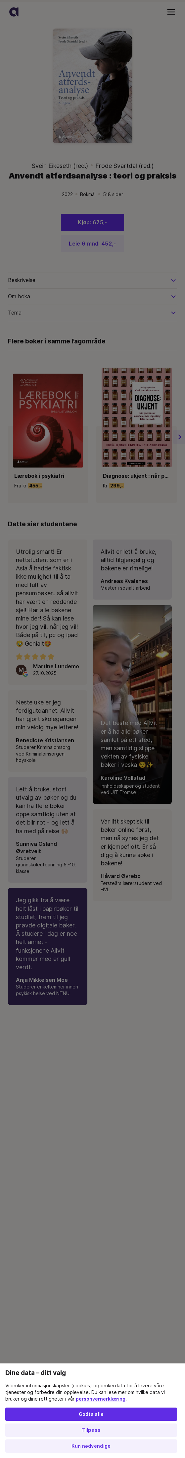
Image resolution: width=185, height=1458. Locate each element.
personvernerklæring (100, 1399)
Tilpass (91, 1430)
